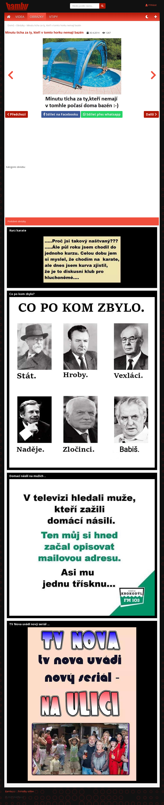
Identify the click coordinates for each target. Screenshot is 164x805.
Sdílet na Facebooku (60, 114)
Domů (11, 25)
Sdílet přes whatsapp (101, 114)
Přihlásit (151, 5)
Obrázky (20, 25)
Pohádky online (26, 791)
